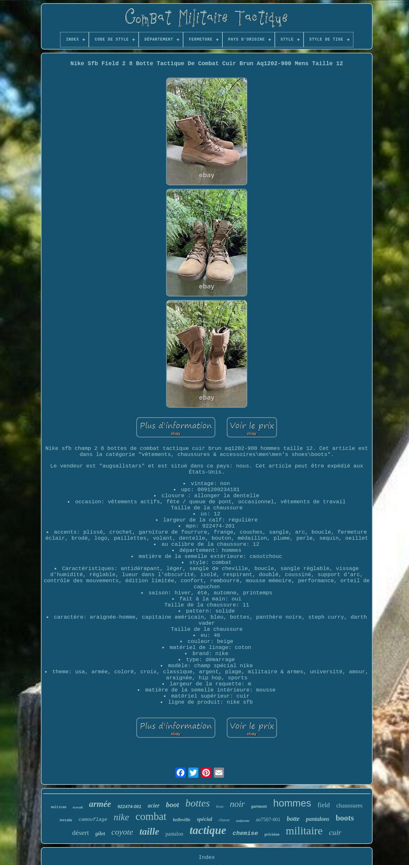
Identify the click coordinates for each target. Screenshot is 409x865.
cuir (335, 832)
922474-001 (130, 806)
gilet (100, 833)
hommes (292, 803)
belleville (181, 819)
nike (121, 817)
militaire (304, 831)
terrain (66, 819)
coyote (122, 832)
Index (206, 857)
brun (220, 806)
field (324, 805)
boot (172, 805)
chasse (224, 819)
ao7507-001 (268, 819)
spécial (204, 819)
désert (80, 833)
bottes (197, 803)
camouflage (93, 820)
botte (293, 818)
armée (100, 804)
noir (237, 804)
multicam (58, 807)
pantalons (317, 819)
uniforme (243, 821)
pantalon (174, 834)
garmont (259, 806)
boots (345, 818)
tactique (207, 830)
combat (150, 816)
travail (77, 807)
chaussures (349, 805)
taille (149, 831)
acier (153, 805)
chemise (245, 833)
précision (272, 834)
